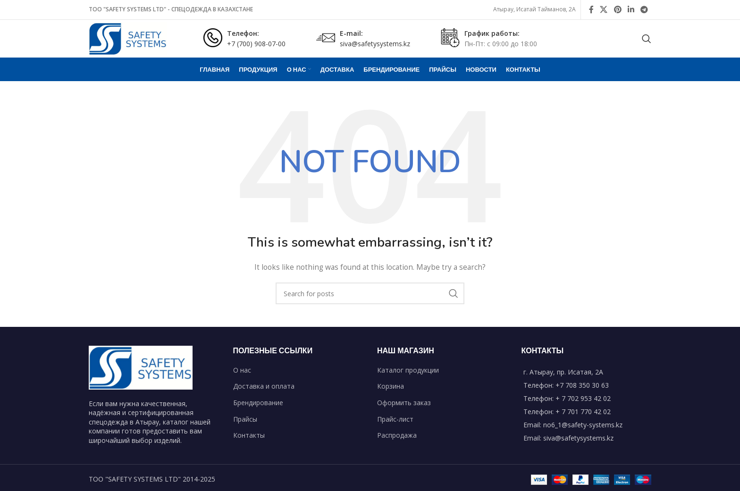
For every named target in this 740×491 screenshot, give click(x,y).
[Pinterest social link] (617, 9)
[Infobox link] (244, 39)
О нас (242, 370)
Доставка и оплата (263, 386)
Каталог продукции (408, 370)
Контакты (249, 435)
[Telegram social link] (644, 9)
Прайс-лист (395, 419)
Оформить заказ (404, 402)
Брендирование (258, 402)
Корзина (390, 386)
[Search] (646, 38)
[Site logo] (128, 37)
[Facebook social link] (591, 9)
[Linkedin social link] (630, 9)
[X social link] (604, 9)
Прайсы (245, 419)
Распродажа (397, 435)
